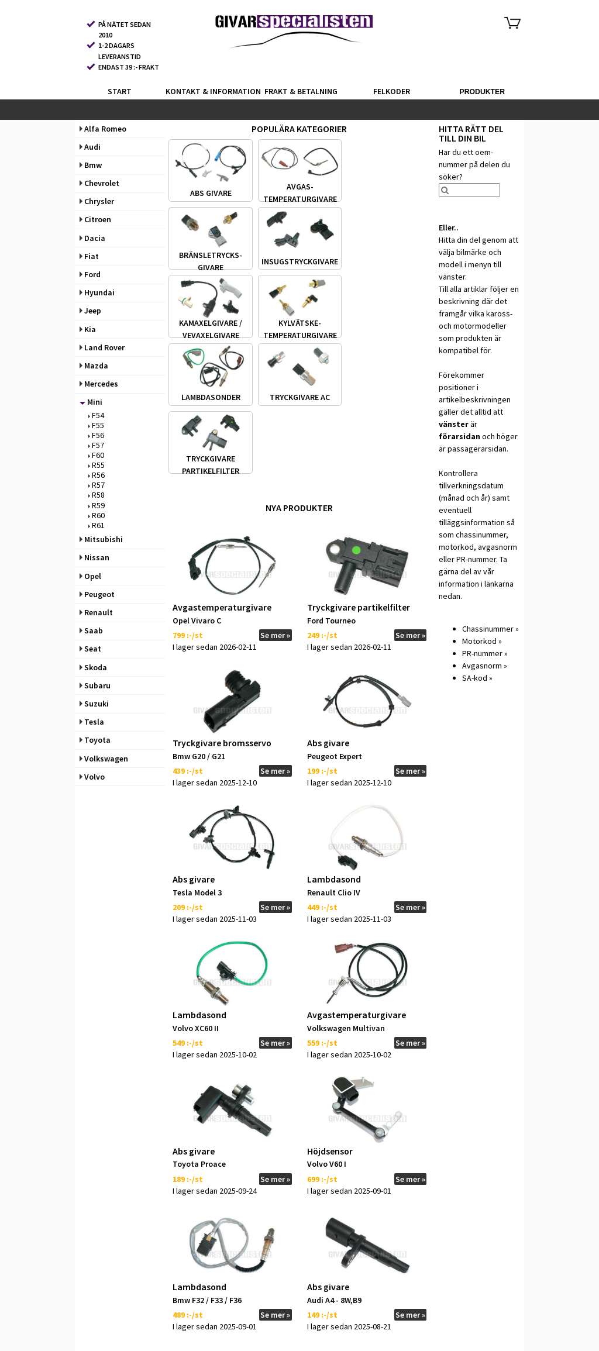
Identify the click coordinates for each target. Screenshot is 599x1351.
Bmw (91, 165)
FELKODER (391, 91)
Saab (91, 630)
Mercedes (99, 383)
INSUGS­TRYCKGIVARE (299, 261)
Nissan (94, 557)
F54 (96, 415)
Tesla (92, 721)
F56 (96, 435)
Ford (90, 274)
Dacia (92, 238)
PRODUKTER (482, 92)
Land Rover (102, 347)
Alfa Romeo (103, 128)
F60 (96, 455)
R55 (96, 465)
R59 (96, 505)
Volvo (92, 776)
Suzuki (94, 703)
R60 (96, 515)
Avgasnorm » (484, 665)
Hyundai (97, 292)
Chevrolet (99, 183)
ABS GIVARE (211, 193)
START (120, 91)
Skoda (93, 667)
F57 (96, 445)
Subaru (95, 685)
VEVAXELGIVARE (211, 335)
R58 (96, 495)
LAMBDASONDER (210, 397)
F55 (96, 425)
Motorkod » (482, 641)
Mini (91, 402)
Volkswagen (104, 758)
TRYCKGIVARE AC (300, 397)
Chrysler (97, 201)
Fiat (89, 256)
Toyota (95, 740)
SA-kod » (477, 678)
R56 (96, 475)
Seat (90, 648)
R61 (96, 525)
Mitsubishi (101, 539)
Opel (90, 576)
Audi (90, 147)
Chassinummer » (490, 628)
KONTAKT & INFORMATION (210, 91)
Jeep (90, 310)
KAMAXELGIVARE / (210, 323)
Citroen (95, 219)
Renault (96, 612)
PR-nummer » (485, 653)
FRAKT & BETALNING (301, 91)
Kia (88, 329)
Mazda (94, 365)
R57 (96, 485)
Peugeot (97, 594)
